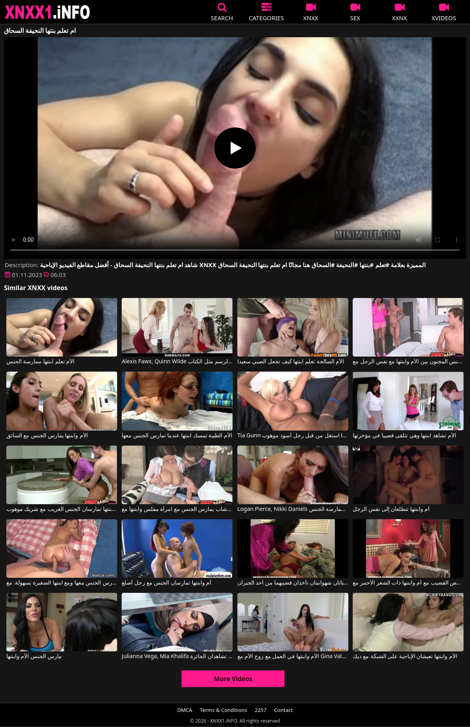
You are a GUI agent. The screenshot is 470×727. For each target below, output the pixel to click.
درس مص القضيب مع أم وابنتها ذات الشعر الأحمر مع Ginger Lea (408, 583)
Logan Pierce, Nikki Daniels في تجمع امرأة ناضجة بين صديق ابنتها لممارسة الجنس (292, 509)
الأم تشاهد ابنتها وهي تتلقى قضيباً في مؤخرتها (404, 436)
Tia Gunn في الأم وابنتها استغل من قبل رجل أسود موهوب (292, 436)
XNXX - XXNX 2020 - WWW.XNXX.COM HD (47, 12)
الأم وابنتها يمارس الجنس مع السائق (47, 436)
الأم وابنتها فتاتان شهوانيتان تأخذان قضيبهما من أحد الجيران (292, 583)
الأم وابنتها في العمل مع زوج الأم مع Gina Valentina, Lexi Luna (292, 656)
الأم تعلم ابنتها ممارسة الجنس (40, 362)
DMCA (184, 710)
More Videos (233, 678)
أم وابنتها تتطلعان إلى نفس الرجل (391, 509)
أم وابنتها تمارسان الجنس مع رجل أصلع (166, 583)
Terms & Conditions (223, 710)
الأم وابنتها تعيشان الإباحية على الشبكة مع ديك (405, 656)
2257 (261, 710)
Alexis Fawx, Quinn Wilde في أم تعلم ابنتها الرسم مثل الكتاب (177, 362)
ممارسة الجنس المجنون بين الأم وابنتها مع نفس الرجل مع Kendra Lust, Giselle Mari (408, 362)
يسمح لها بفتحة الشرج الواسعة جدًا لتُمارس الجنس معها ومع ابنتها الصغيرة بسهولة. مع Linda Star (61, 583)
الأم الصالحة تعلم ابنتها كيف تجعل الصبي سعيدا (290, 362)
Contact (283, 710)
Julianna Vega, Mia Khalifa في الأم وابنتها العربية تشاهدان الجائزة (177, 656)
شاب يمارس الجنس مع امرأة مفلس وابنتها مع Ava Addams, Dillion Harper (177, 509)
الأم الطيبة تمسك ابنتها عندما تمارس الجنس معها (177, 436)
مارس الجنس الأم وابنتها (34, 656)
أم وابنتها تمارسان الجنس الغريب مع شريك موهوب (61, 509)
